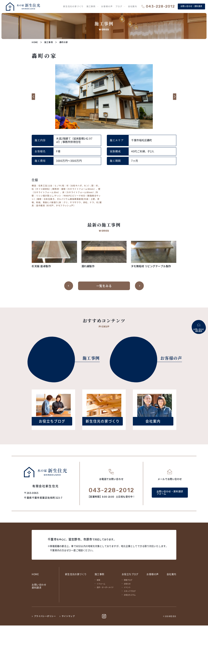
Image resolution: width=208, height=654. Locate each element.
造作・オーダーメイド (105, 615)
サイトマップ (68, 645)
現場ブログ (128, 608)
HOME (35, 602)
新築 (98, 608)
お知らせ (127, 612)
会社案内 (171, 602)
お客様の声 (152, 602)
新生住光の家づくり (76, 602)
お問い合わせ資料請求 (39, 614)
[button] (35, 96)
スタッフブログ (130, 619)
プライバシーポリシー (45, 645)
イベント (127, 615)
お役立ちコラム (130, 623)
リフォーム (101, 612)
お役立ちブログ (130, 602)
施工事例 (99, 602)
